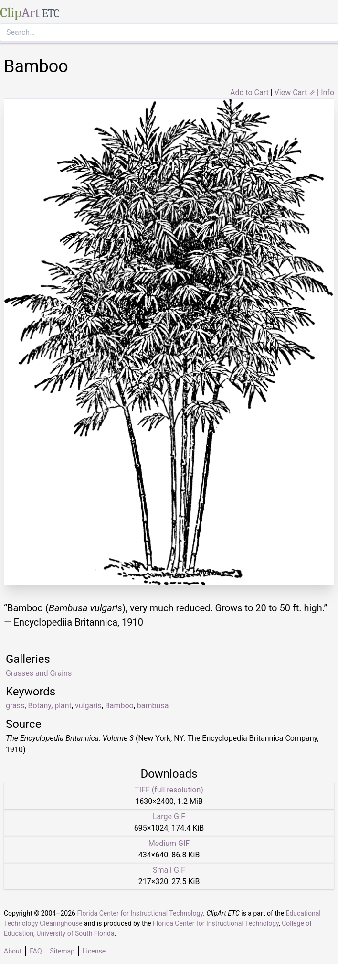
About (12, 951)
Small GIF (169, 870)
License (94, 951)
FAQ (36, 951)
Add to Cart (249, 92)
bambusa (153, 705)
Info (327, 92)
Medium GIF (169, 843)
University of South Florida (75, 933)
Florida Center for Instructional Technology (140, 913)
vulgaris (88, 705)
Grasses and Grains (39, 673)
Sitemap (62, 951)
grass (15, 705)
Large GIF (169, 816)
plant (63, 705)
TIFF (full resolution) (169, 789)
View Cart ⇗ (295, 92)
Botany (39, 705)
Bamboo (119, 705)
